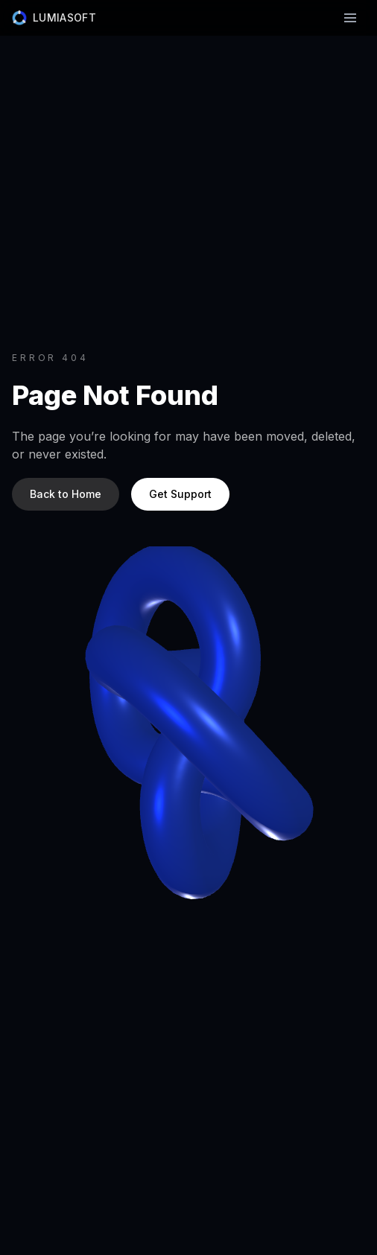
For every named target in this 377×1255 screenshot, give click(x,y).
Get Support (180, 494)
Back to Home (65, 494)
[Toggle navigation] (350, 18)
